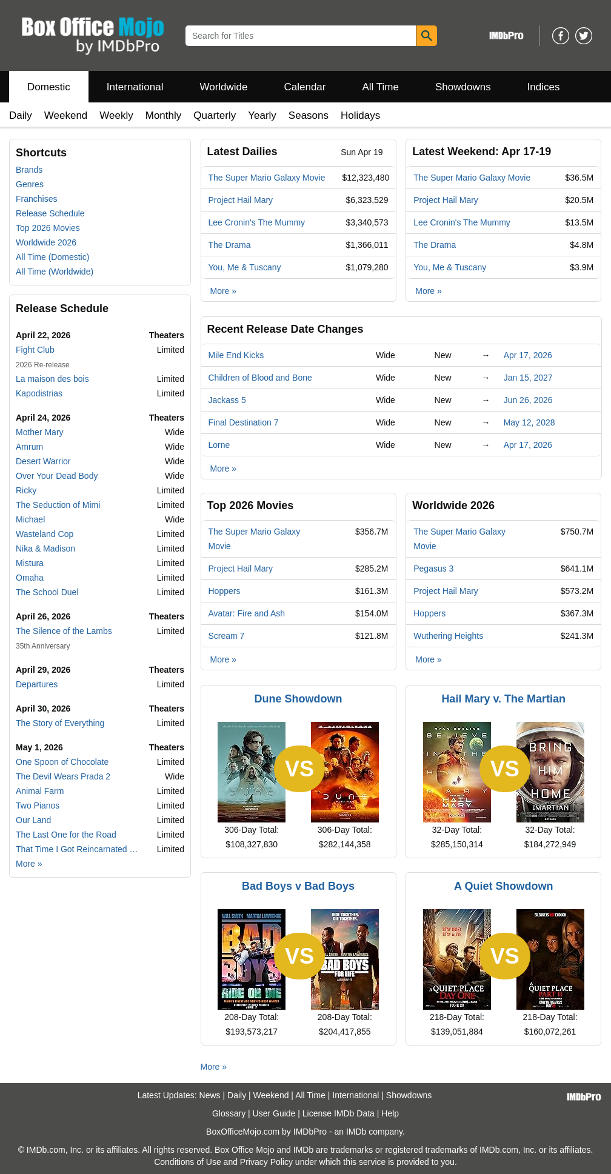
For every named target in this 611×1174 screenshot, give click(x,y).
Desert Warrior (43, 461)
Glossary (228, 1113)
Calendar (305, 87)
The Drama (230, 245)
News (210, 1095)
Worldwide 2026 (46, 242)
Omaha (30, 577)
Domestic (48, 87)
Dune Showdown (298, 699)
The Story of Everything (60, 723)
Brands (29, 170)
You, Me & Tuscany (245, 267)
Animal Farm (40, 791)
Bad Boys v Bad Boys (298, 886)
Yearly (262, 115)
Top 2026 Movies (48, 228)
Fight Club (35, 350)
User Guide (274, 1113)
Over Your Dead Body (57, 476)
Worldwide (223, 87)
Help (390, 1113)
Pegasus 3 (433, 568)
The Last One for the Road (66, 834)
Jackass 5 (227, 400)
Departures (37, 684)
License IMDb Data (338, 1113)
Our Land (33, 820)
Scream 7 (227, 636)
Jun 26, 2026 (528, 400)
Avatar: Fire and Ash (247, 613)
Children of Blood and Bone (260, 377)
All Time (380, 87)
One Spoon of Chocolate (62, 762)
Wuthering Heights (448, 636)
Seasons (309, 115)
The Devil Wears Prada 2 (63, 776)
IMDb (356, 1131)
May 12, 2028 (529, 422)
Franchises (36, 199)
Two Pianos (37, 805)
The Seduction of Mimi (58, 505)
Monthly (163, 115)
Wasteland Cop (44, 534)
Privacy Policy (266, 1162)
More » (29, 864)
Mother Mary (40, 432)
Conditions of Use (187, 1162)
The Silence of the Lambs (64, 631)
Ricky (26, 490)
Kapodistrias (39, 393)
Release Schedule (50, 213)
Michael (30, 519)
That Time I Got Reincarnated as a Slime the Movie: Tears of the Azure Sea (78, 849)
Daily (20, 115)
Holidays (360, 115)
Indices (543, 87)
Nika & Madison (45, 548)
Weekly (116, 115)
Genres (30, 184)
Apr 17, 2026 (528, 355)
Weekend (66, 115)
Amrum (29, 447)
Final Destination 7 (244, 422)
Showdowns (463, 87)
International (135, 87)
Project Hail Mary (241, 200)
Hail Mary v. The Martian (503, 699)
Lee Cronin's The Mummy (257, 222)
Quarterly (214, 115)
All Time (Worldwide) (54, 271)
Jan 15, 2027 (528, 377)
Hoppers (225, 591)
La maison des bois (52, 379)
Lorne (219, 445)
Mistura (30, 563)
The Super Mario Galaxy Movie (267, 177)
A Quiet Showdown (503, 886)
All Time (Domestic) (52, 257)
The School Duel (47, 592)
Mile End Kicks (236, 355)
